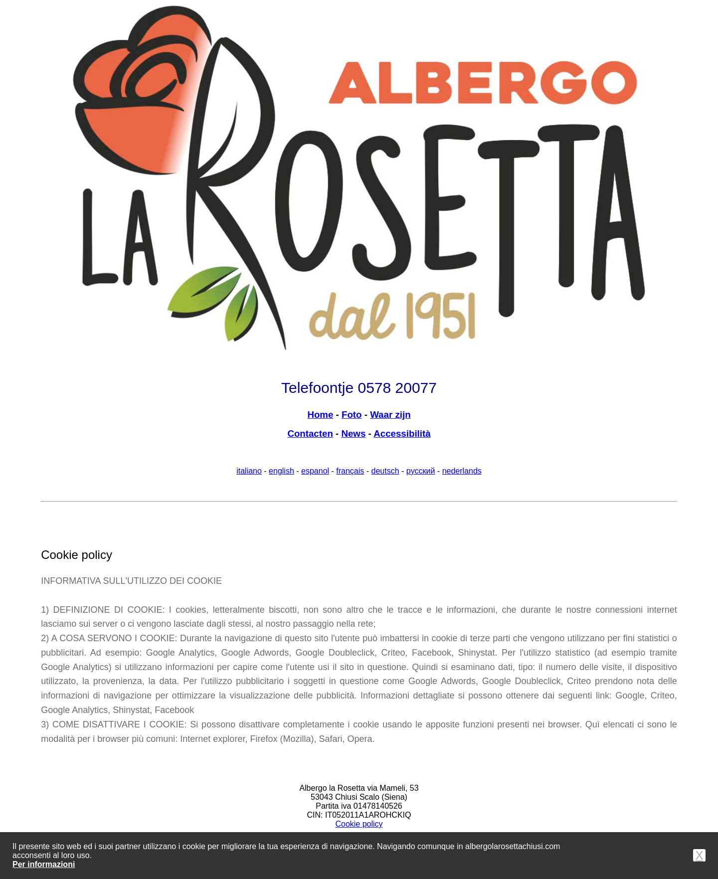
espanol (315, 471)
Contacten (310, 433)
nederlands (462, 471)
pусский (420, 471)
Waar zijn (390, 414)
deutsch (385, 471)
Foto (352, 414)
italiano (249, 471)
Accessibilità (401, 433)
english (281, 471)
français (350, 471)
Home (320, 414)
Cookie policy (358, 824)
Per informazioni (43, 864)
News (353, 433)
